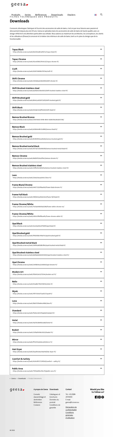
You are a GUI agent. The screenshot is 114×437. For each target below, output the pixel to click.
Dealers (71, 15)
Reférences (41, 15)
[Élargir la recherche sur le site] (101, 15)
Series (28, 15)
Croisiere (37, 405)
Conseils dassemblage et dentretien (40, 397)
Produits (15, 15)
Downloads (57, 15)
